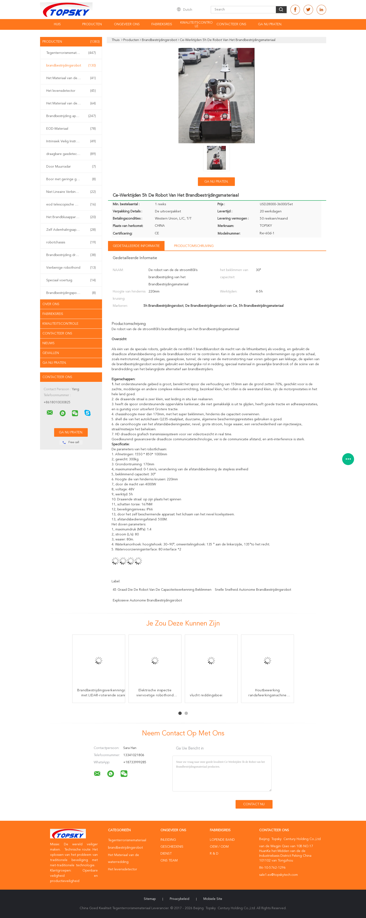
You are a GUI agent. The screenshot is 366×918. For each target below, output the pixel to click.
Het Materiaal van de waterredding (72, 78)
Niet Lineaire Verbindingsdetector (71, 192)
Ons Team (169, 860)
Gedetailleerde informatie (136, 246)
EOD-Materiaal (71, 128)
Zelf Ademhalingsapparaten (71, 229)
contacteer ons (231, 24)
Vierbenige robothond (71, 267)
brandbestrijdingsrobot (71, 65)
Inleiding (168, 839)
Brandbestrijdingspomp (71, 293)
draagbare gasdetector (71, 154)
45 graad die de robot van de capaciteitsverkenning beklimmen (162, 589)
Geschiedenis (171, 846)
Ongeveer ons (127, 24)
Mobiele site (212, 899)
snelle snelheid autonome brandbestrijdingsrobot (253, 589)
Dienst (166, 853)
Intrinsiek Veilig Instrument (71, 141)
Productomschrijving (194, 246)
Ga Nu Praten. (270, 24)
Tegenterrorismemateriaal (71, 53)
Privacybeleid (179, 899)
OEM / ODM (219, 846)
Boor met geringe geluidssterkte (71, 179)
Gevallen (50, 353)
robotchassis (71, 242)
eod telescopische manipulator (71, 204)
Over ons (50, 304)
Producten (92, 24)
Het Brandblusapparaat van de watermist (72, 217)
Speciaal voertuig (71, 280)
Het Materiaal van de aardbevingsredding (72, 103)
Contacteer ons (57, 333)
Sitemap (150, 899)
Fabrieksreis (161, 24)
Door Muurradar (71, 166)
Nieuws (48, 343)
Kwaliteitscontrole (196, 24)
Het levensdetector (71, 90)
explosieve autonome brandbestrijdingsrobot (147, 600)
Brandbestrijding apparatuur (71, 116)
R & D (214, 853)
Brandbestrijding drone (71, 255)
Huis (57, 24)
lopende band (222, 839)
